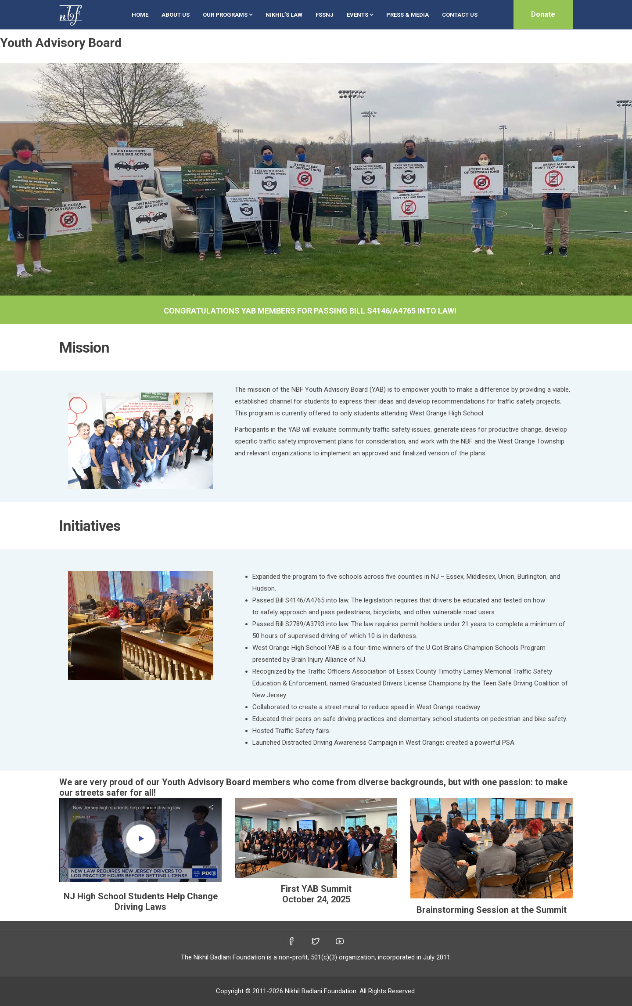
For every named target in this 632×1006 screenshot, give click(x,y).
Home (140, 14)
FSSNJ (325, 14)
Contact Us (460, 14)
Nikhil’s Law (284, 14)
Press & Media (407, 14)
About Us (176, 14)
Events (360, 14)
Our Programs (227, 14)
